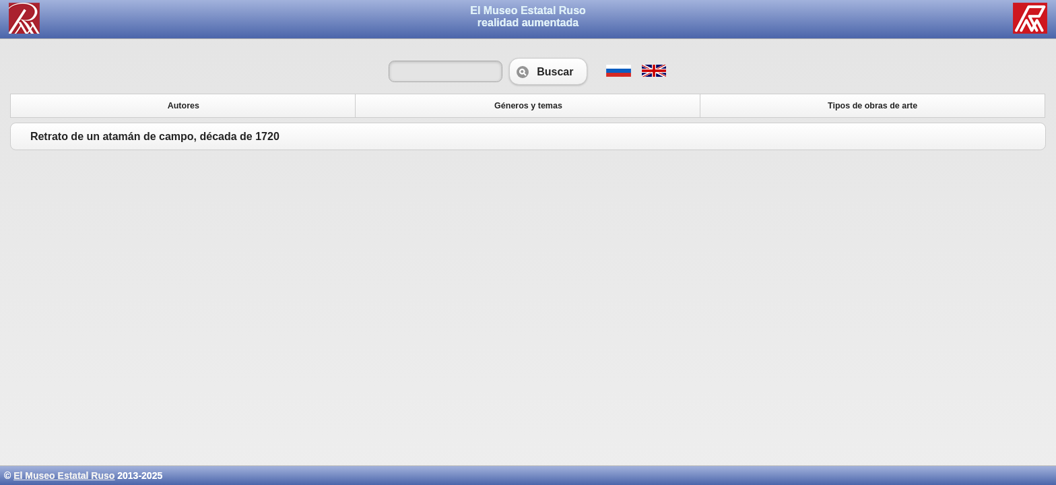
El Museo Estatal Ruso (63, 475)
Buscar (548, 71)
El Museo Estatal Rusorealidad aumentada (528, 16)
